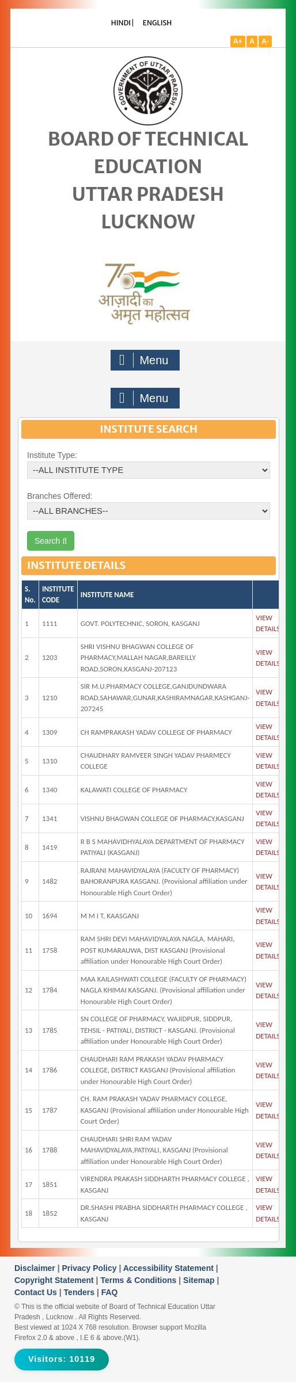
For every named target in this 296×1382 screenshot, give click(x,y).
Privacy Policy (90, 1268)
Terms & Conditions (139, 1280)
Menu (144, 360)
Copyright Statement (55, 1280)
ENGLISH (157, 22)
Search (51, 540)
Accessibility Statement (169, 1268)
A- (265, 41)
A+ (237, 41)
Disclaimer (36, 1268)
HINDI (121, 22)
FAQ (109, 1292)
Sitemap (200, 1280)
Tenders (80, 1292)
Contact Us (36, 1292)
